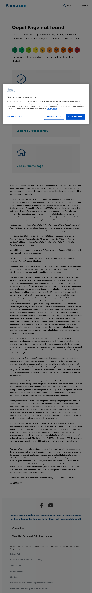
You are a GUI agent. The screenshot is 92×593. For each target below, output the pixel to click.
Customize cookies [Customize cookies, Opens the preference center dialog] (14, 116)
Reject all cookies (54, 116)
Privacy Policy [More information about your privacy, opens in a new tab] (52, 109)
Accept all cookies (75, 116)
